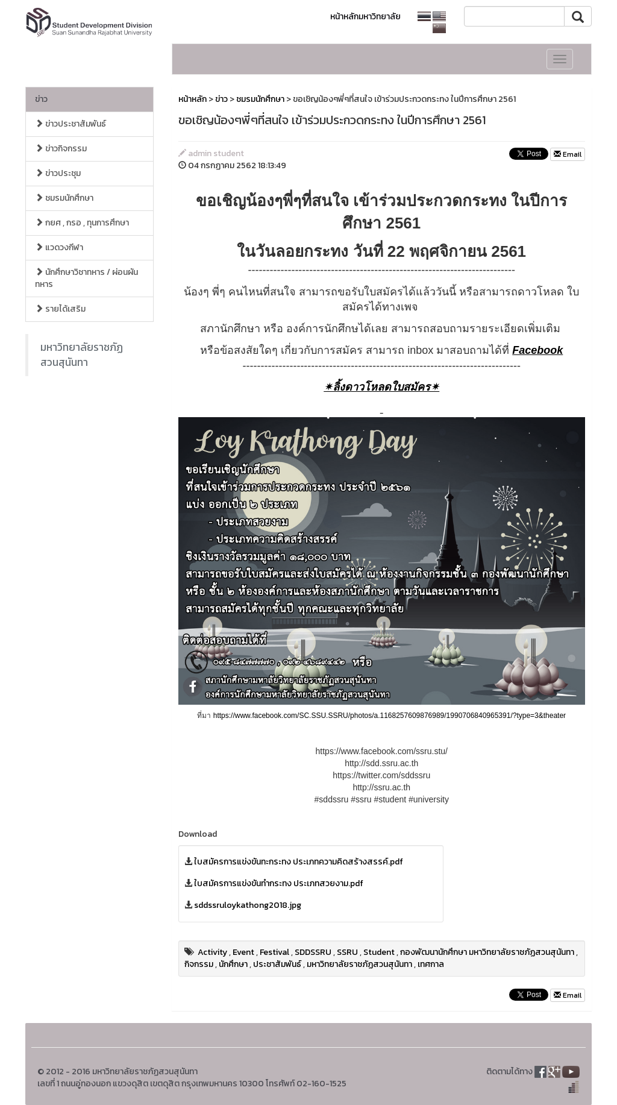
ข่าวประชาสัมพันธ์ (70, 124)
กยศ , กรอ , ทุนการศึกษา (82, 222)
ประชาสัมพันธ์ (277, 964)
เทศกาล (431, 964)
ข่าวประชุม (58, 173)
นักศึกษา (233, 964)
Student (379, 952)
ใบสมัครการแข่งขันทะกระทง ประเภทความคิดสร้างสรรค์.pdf (298, 861)
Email (567, 154)
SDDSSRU (313, 952)
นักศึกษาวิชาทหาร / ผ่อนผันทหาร (86, 278)
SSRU (347, 952)
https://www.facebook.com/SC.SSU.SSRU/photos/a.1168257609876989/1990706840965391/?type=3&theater (389, 715)
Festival (274, 952)
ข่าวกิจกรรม (61, 148)
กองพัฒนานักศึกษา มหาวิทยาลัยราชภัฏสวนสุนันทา (487, 952)
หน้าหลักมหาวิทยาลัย (365, 16)
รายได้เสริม (60, 309)
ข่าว (41, 99)
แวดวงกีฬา (59, 247)
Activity (212, 952)
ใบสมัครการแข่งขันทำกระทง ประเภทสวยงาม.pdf (278, 883)
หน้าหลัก (192, 99)
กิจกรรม (198, 964)
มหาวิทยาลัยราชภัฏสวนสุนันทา (81, 354)
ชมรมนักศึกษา (64, 198)
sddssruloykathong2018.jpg (247, 905)
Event (243, 952)
